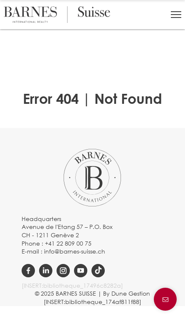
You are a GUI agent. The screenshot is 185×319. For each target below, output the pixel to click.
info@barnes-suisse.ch (74, 251)
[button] (176, 14)
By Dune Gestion (126, 293)
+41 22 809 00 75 (68, 243)
